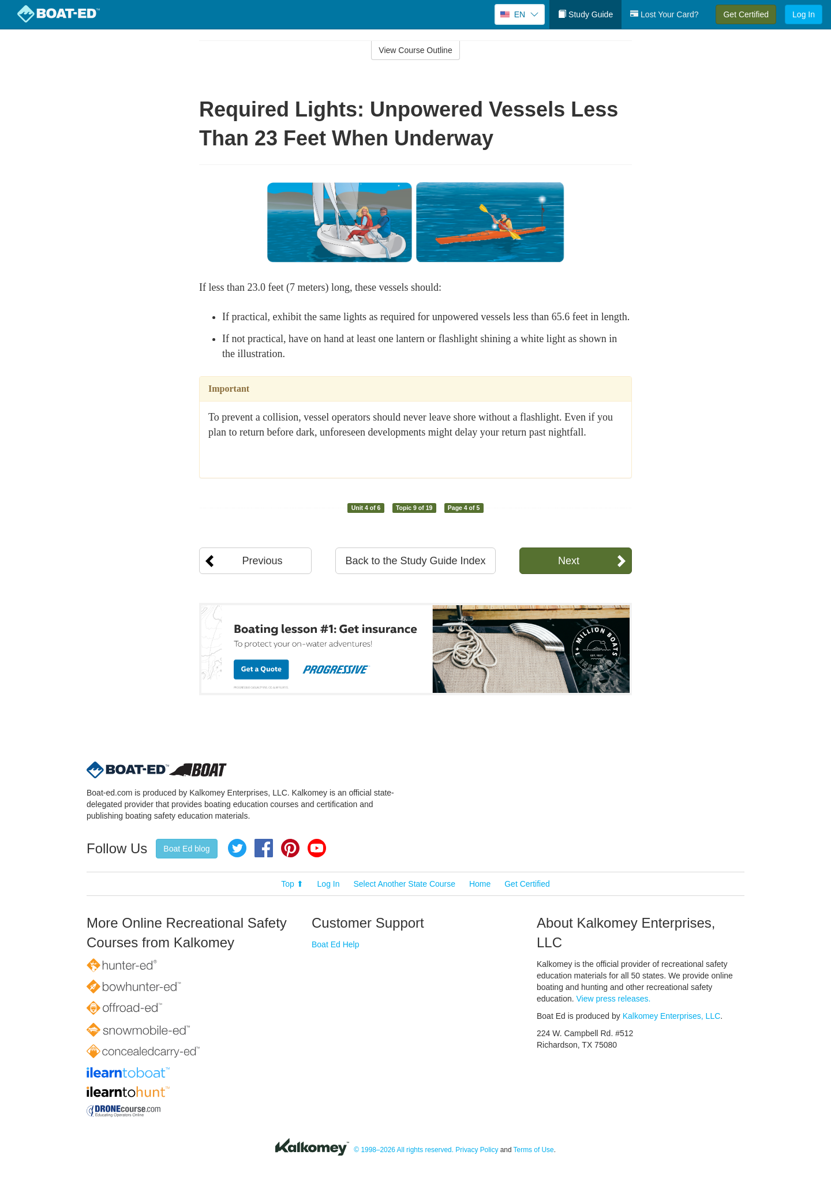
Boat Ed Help (336, 944)
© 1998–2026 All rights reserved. (404, 1150)
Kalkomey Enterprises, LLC (672, 1016)
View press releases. (614, 998)
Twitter (237, 848)
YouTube (317, 848)
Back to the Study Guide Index (415, 561)
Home (480, 883)
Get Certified (746, 14)
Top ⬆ (292, 883)
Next (568, 561)
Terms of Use (534, 1150)
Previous (262, 561)
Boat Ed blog (186, 848)
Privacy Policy (476, 1150)
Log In (803, 14)
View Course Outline (415, 50)
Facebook (263, 848)
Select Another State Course (404, 883)
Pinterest (290, 848)
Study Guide (585, 14)
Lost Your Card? (664, 14)
